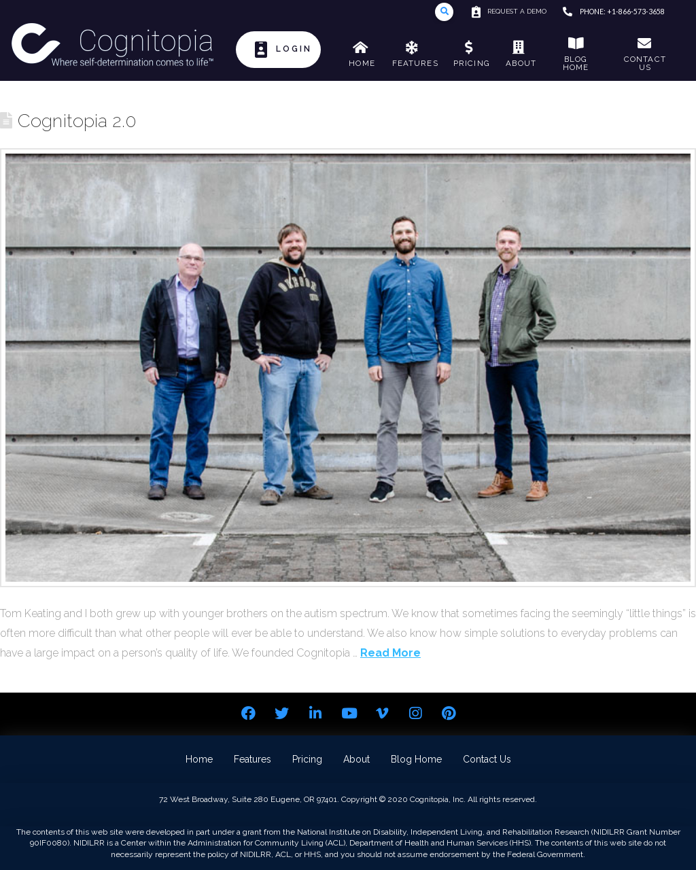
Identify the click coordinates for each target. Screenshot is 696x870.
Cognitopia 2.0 (77, 120)
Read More (390, 652)
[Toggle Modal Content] (444, 12)
